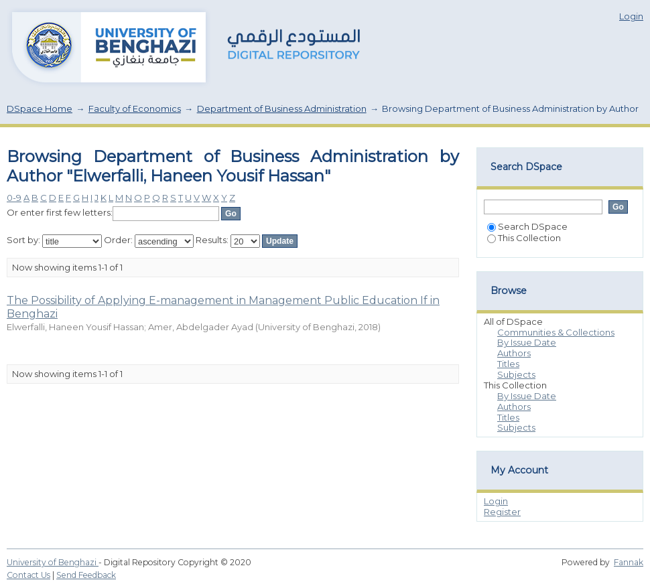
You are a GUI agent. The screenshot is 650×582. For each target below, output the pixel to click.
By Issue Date (526, 342)
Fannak (628, 562)
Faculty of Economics (134, 108)
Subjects (516, 374)
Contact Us (28, 575)
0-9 (14, 197)
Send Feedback (86, 575)
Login (631, 16)
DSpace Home (39, 108)
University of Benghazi (53, 562)
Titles (508, 363)
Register (502, 511)
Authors (514, 353)
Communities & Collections (555, 332)
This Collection (524, 237)
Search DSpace (527, 226)
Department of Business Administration (282, 108)
